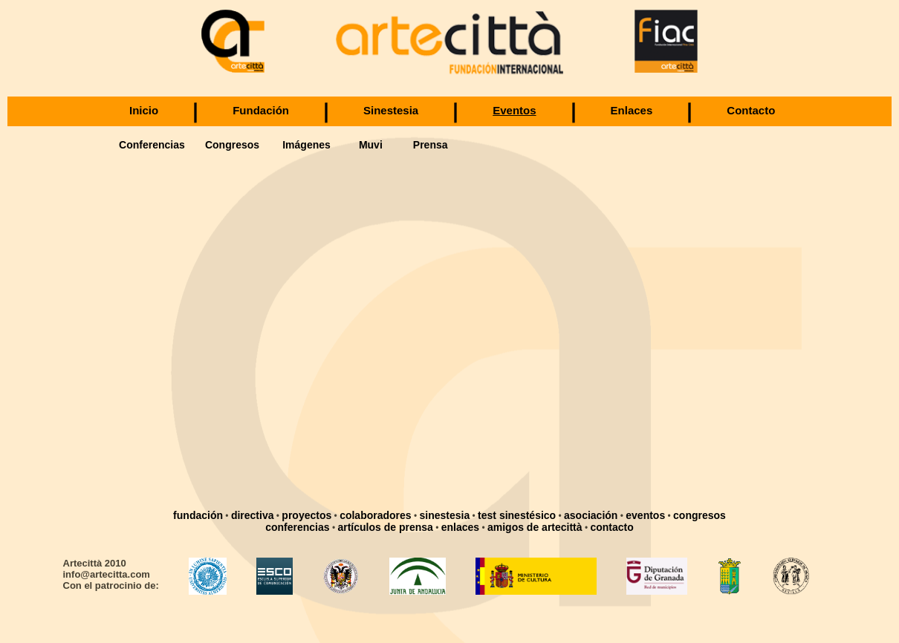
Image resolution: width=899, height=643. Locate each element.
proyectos (306, 515)
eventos (645, 515)
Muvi (371, 145)
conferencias (297, 527)
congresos (699, 515)
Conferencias (152, 145)
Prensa (430, 145)
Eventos (514, 110)
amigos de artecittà (534, 527)
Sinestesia (390, 110)
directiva (252, 515)
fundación (198, 515)
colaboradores (375, 515)
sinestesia (445, 515)
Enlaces (632, 110)
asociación (590, 515)
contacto (611, 527)
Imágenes (306, 145)
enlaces (460, 527)
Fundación (261, 110)
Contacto (751, 110)
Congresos (232, 145)
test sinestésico (517, 515)
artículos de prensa (384, 527)
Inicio (143, 110)
